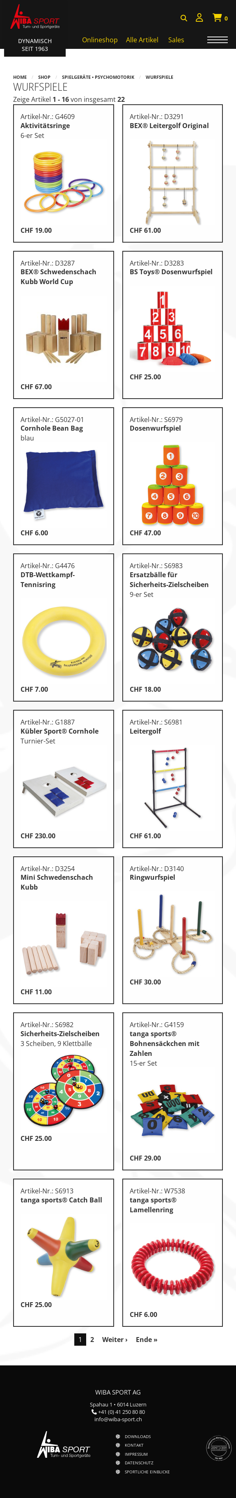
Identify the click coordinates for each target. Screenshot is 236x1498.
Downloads (138, 1436)
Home (20, 77)
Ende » (147, 1339)
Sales (176, 39)
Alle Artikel (142, 39)
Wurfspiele (159, 77)
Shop (44, 77)
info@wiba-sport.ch (118, 1419)
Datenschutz (139, 1463)
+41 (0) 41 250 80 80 (121, 1411)
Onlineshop (100, 39)
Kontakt (134, 1445)
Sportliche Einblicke (147, 1472)
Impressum (136, 1454)
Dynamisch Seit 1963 (35, 45)
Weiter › (115, 1339)
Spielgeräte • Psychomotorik (98, 77)
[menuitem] (199, 18)
